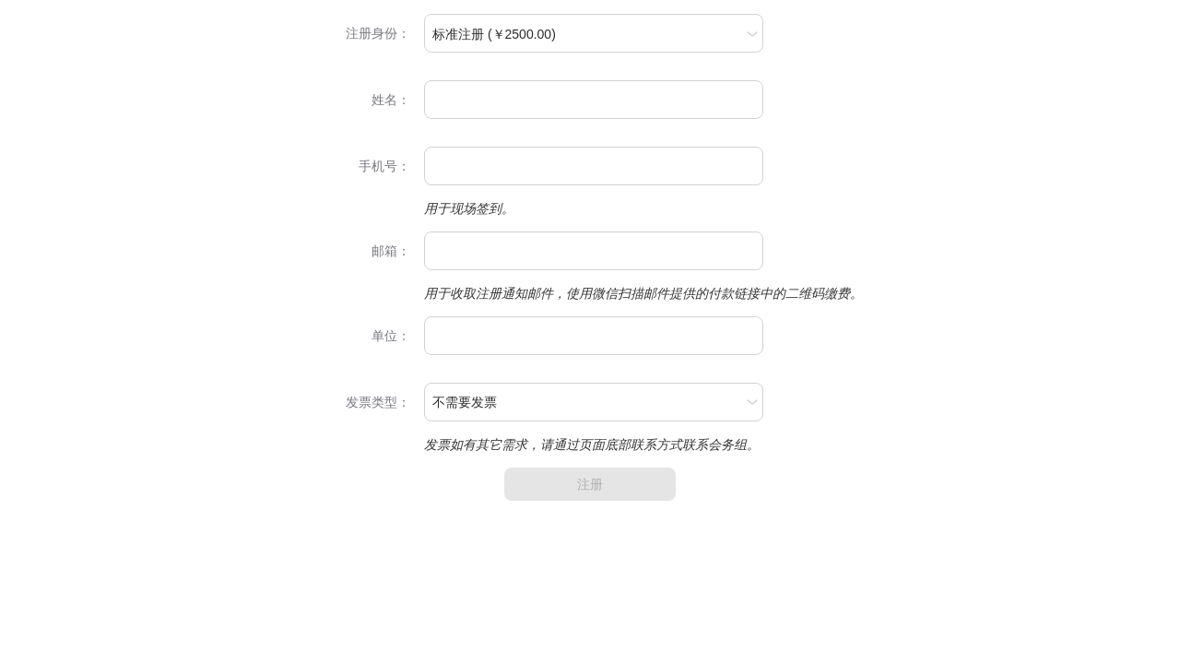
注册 (590, 484)
